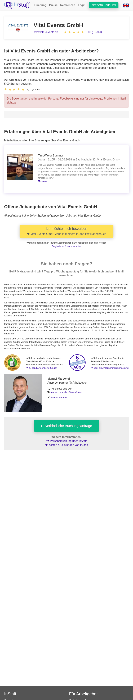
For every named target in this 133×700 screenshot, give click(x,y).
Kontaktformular (59, 397)
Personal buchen (104, 5)
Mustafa (42, 181)
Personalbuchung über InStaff (66, 440)
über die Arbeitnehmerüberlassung (109, 368)
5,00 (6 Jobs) (94, 32)
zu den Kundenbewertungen (41, 368)
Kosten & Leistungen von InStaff (66, 444)
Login (82, 5)
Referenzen (67, 5)
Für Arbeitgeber (83, 694)
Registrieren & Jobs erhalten (66, 246)
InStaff (10, 694)
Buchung (40, 5)
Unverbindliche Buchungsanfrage (66, 426)
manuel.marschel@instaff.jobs (66, 392)
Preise (53, 5)
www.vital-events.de (46, 32)
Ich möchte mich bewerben (66, 231)
